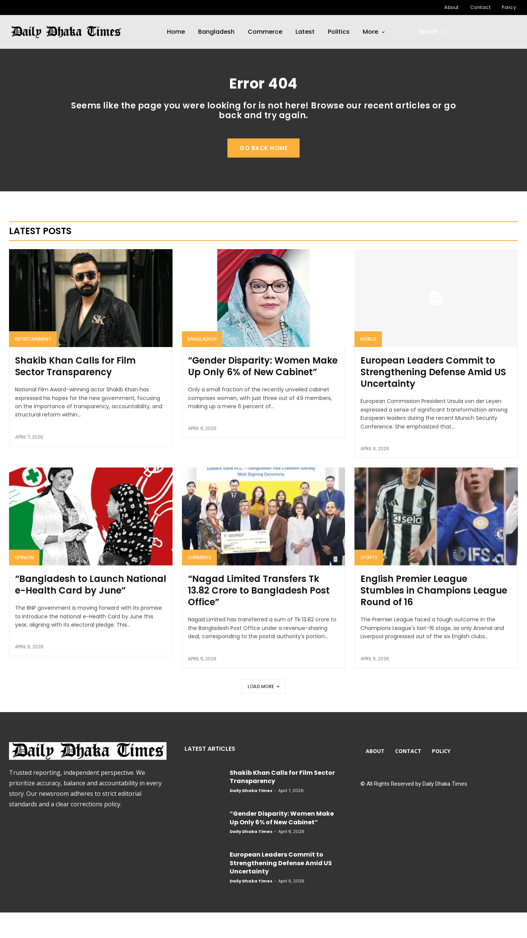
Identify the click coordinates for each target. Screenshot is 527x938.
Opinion (24, 583)
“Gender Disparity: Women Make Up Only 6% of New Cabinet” (263, 392)
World (368, 364)
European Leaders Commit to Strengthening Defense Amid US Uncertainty (433, 397)
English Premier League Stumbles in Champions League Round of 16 (433, 616)
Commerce (199, 583)
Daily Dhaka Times (251, 816)
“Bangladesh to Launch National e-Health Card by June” (90, 610)
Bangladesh (202, 364)
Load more (263, 712)
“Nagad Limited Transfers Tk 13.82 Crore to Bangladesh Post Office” (259, 616)
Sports (368, 583)
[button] (433, 31)
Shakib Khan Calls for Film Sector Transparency (75, 392)
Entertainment (33, 364)
